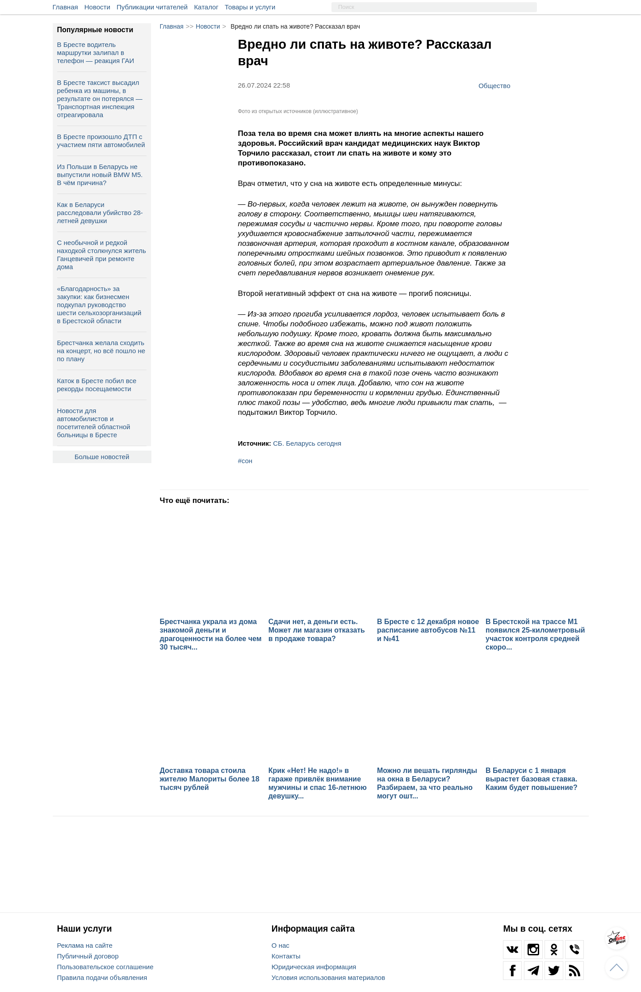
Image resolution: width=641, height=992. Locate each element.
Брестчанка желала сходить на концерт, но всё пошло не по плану (101, 351)
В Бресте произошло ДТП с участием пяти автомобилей (101, 140)
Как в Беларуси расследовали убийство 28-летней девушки (100, 212)
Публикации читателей (152, 7)
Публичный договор (88, 956)
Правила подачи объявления (102, 977)
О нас (280, 945)
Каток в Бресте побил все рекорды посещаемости (97, 385)
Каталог (206, 7)
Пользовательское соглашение (105, 967)
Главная (65, 7)
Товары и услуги (250, 7)
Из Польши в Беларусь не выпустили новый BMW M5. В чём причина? (100, 174)
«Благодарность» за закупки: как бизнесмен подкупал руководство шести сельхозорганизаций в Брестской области (99, 305)
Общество (494, 85)
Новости (97, 7)
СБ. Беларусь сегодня (307, 443)
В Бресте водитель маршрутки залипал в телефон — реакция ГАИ (95, 52)
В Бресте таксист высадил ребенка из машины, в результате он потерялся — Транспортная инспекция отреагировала (99, 98)
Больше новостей (102, 456)
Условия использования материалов (328, 977)
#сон (245, 460)
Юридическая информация (314, 967)
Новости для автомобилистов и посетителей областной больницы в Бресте (93, 423)
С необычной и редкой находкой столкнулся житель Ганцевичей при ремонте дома (101, 254)
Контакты (286, 956)
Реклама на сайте (85, 945)
